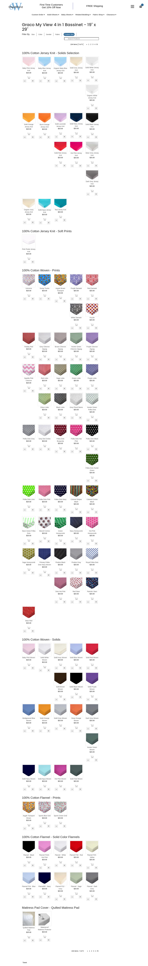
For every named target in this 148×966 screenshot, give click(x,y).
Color (40, 34)
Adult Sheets (52, 15)
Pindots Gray (76, 562)
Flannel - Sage (76, 886)
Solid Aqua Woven (44, 779)
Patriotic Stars (92, 591)
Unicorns (29, 288)
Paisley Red (28, 347)
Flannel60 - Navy (45, 886)
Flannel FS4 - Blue (28, 886)
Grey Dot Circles (45, 439)
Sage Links (60, 378)
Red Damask (92, 288)
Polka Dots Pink (44, 499)
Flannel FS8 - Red (76, 855)
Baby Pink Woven (28, 657)
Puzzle (92, 317)
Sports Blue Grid (45, 816)
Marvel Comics (44, 531)
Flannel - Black (28, 855)
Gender (49, 34)
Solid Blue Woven (76, 657)
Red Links (44, 378)
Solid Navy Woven (28, 779)
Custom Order (37, 15)
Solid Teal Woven (76, 779)
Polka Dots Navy (60, 499)
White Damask (76, 317)
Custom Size (69, 34)
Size (33, 34)
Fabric (57, 34)
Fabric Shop (98, 15)
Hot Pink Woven (60, 779)
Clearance (111, 15)
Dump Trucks (44, 288)
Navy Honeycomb (76, 531)
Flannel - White (60, 855)
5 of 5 (81, 44)
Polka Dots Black (92, 439)
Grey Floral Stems (76, 407)
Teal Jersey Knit (60, 210)
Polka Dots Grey (29, 439)
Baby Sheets (66, 15)
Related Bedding (82, 15)
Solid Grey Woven (60, 718)
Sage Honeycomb (28, 562)
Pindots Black (60, 562)
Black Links (60, 407)
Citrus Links (44, 407)
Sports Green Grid (60, 816)
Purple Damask (76, 288)
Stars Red (28, 621)
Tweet (25, 962)
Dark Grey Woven (92, 718)
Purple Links (92, 378)
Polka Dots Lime (29, 499)
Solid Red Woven (92, 657)
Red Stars (76, 591)
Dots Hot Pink (60, 591)
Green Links (76, 378)
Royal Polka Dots (92, 562)
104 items (73, 44)
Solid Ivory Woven (60, 657)
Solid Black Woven (76, 687)
